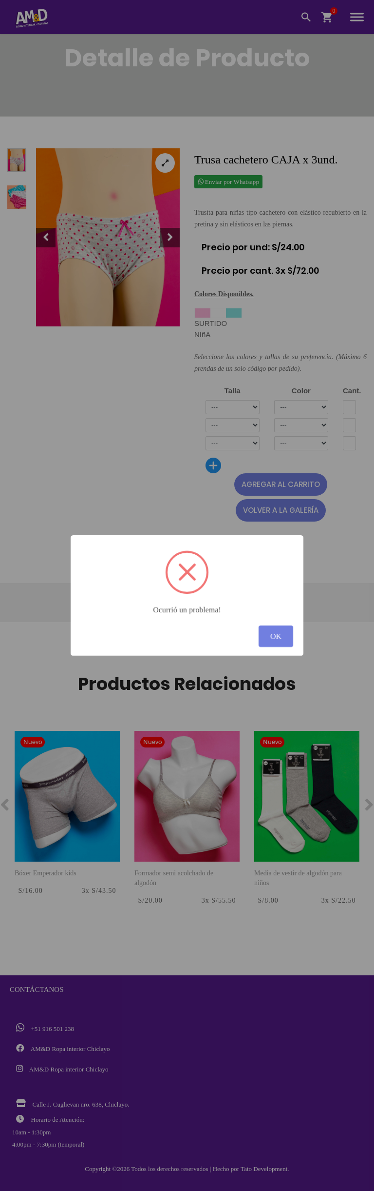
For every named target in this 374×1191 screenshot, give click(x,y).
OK (275, 636)
